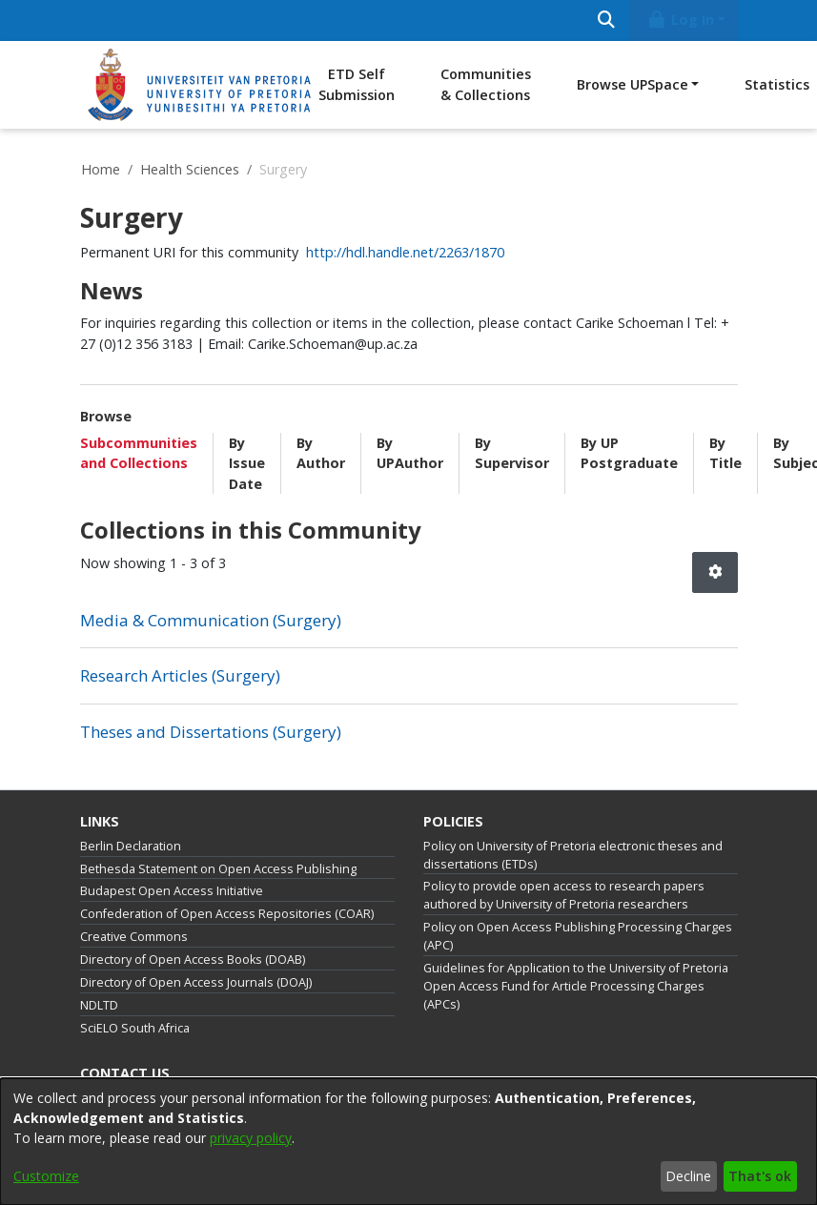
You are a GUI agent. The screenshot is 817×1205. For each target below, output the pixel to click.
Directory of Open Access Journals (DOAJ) (196, 982)
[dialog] (408, 1141)
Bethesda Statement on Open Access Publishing (218, 869)
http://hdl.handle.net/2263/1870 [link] (405, 252)
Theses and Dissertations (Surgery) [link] (210, 732)
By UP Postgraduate (629, 453)
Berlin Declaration (130, 846)
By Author (320, 453)
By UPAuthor (410, 453)
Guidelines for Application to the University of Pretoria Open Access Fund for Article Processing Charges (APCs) (575, 986)
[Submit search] (606, 20)
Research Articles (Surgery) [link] (180, 675)
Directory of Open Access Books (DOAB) (192, 959)
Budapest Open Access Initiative (171, 891)
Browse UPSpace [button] (632, 84)
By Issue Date (247, 463)
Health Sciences (189, 169)
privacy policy (251, 1138)
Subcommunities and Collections (138, 453)
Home (100, 169)
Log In (679, 19)
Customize (46, 1176)
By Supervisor (512, 453)
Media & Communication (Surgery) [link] (210, 620)
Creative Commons (134, 937)
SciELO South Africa (135, 1028)
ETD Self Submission (356, 84)
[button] (715, 572)
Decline (688, 1176)
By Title (725, 453)
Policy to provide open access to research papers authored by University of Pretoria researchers (564, 895)
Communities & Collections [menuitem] (485, 84)
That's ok (759, 1176)
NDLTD (99, 1005)
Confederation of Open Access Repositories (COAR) (227, 914)
